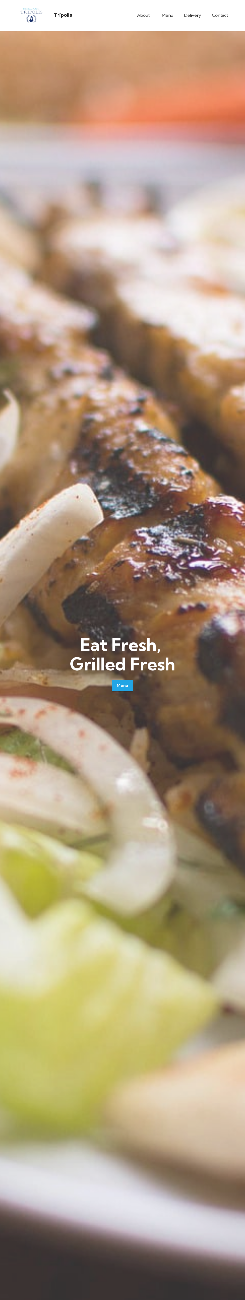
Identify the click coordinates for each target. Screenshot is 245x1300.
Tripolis (63, 15)
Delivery (192, 15)
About (144, 15)
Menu (167, 15)
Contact (220, 15)
